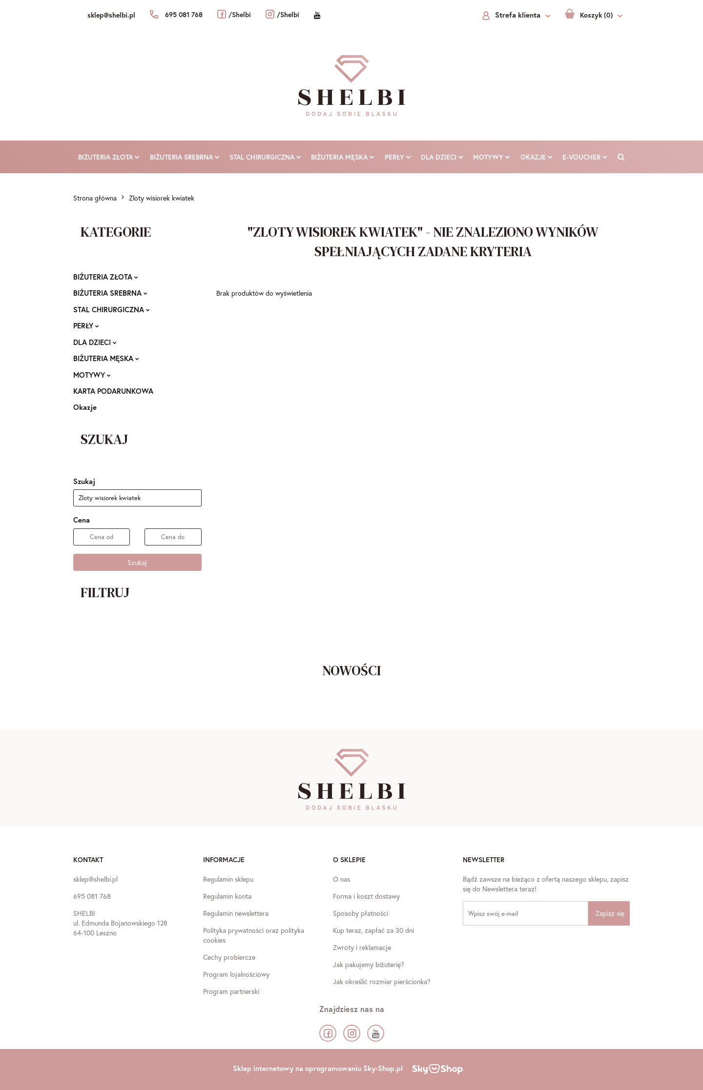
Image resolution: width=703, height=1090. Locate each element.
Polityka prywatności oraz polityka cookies (253, 935)
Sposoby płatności (360, 913)
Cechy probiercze (229, 957)
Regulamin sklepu (228, 879)
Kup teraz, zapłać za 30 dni (373, 930)
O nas (341, 879)
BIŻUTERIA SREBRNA (185, 156)
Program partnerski (231, 991)
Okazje (536, 156)
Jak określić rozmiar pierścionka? (382, 981)
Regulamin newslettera (236, 913)
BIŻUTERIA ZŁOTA (109, 156)
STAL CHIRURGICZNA (265, 156)
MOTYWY (491, 156)
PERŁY (398, 156)
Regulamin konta (227, 896)
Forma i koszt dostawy (366, 896)
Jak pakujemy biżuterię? (368, 964)
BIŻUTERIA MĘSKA (342, 156)
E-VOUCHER (584, 156)
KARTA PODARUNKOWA (113, 391)
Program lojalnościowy (236, 974)
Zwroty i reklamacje (362, 947)
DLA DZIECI (442, 156)
